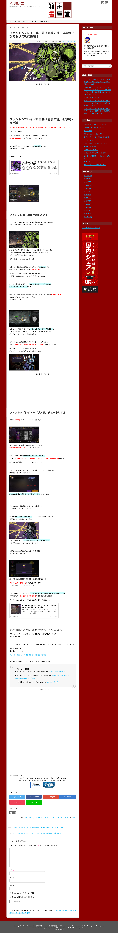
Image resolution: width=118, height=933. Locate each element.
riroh (73, 817)
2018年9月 (87, 188)
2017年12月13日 (52, 682)
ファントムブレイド (68, 41)
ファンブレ (53, 817)
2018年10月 (88, 185)
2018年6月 (87, 198)
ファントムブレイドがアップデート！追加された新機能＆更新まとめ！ (35, 833)
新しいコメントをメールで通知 (23, 893)
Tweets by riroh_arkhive (91, 228)
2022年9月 (87, 179)
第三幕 (65, 817)
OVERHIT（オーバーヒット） (94, 127)
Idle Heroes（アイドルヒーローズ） (96, 124)
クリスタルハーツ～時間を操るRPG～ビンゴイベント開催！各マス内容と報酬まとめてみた (97, 103)
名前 (12, 870)
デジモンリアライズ (91, 146)
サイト (11, 885)
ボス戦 (60, 817)
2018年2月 (87, 210)
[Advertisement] (42, 100)
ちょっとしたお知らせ (91, 97)
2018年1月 (87, 213)
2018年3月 (87, 207)
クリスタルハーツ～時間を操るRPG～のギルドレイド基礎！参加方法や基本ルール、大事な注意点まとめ (97, 111)
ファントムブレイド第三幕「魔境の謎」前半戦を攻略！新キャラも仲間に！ (38, 163)
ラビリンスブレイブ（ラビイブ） (95, 153)
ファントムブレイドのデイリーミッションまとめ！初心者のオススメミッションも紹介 (39, 606)
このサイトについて (20, 21)
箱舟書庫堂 (16, 3)
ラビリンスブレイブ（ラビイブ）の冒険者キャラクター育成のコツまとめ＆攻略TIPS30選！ (97, 81)
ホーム (9, 21)
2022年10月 (88, 175)
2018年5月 (87, 201)
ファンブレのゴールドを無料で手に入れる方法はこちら (27, 655)
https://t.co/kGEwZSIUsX (57, 671)
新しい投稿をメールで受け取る (23, 897)
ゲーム (30, 817)
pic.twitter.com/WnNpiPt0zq (25, 678)
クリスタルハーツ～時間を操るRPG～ (97, 137)
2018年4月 (87, 204)
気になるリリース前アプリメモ (95, 164)
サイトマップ (32, 21)
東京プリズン (88, 161)
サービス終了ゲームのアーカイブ (95, 143)
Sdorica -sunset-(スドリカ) (93, 134)
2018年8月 (87, 191)
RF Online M (88, 130)
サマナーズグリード (91, 140)
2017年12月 (88, 217)
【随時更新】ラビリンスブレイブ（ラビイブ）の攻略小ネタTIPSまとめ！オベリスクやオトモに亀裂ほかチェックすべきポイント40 (97, 91)
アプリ (25, 817)
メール (12, 878)
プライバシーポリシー (45, 21)
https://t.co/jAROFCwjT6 (60, 675)
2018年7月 (87, 194)
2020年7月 (87, 182)
